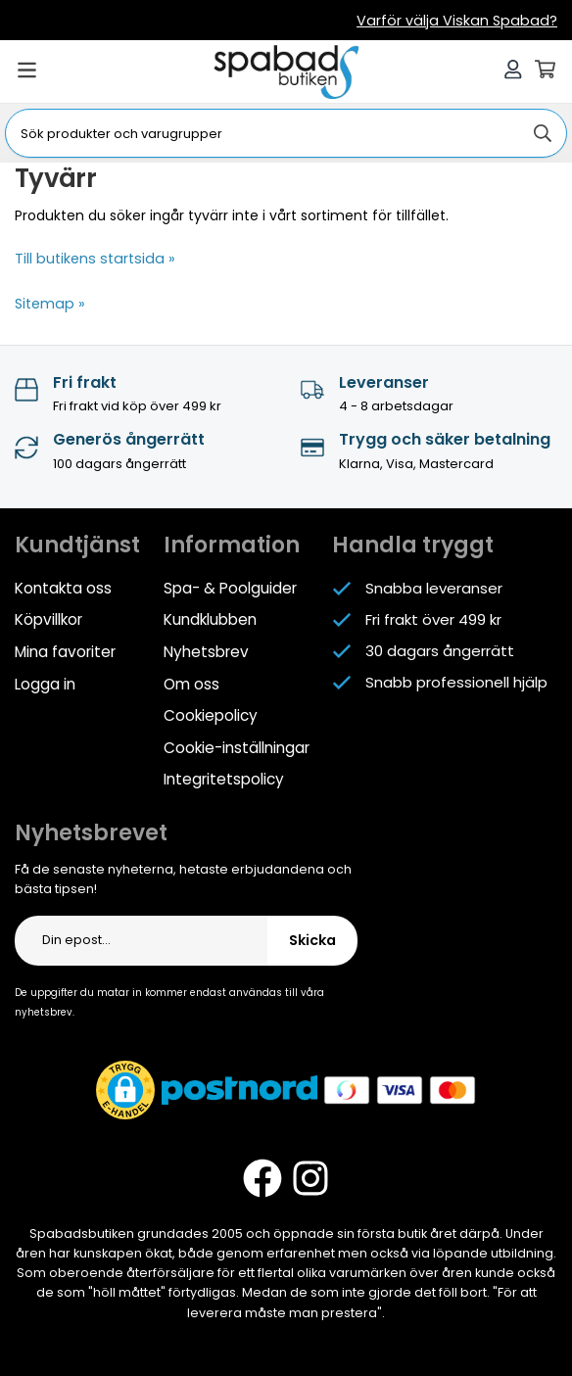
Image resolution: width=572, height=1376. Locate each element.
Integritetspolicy (223, 774)
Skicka (312, 935)
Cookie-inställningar (237, 743)
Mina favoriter (65, 649)
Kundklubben (210, 617)
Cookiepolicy (210, 711)
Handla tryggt (413, 544)
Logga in (45, 680)
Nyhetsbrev (205, 649)
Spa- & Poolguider (230, 586)
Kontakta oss (63, 586)
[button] (125, 1085)
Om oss (191, 680)
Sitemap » (48, 302)
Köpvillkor (48, 617)
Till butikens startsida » (91, 258)
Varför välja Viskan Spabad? (463, 20)
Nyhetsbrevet (91, 827)
